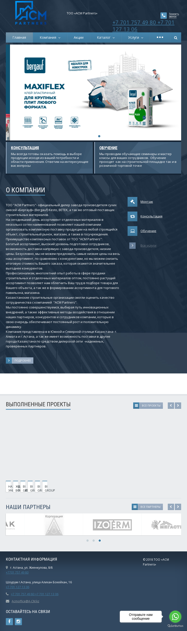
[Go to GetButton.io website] (175, 626)
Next (178, 405)
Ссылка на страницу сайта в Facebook (9, 622)
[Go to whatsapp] (175, 617)
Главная (19, 37)
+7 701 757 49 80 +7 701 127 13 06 (143, 26)
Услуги (134, 37)
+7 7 (9, 587)
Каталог (104, 37)
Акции (79, 37)
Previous (171, 405)
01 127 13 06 (20, 587)
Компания (49, 37)
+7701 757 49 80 (17, 572)
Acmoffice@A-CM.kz (25, 601)
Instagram (18, 622)
